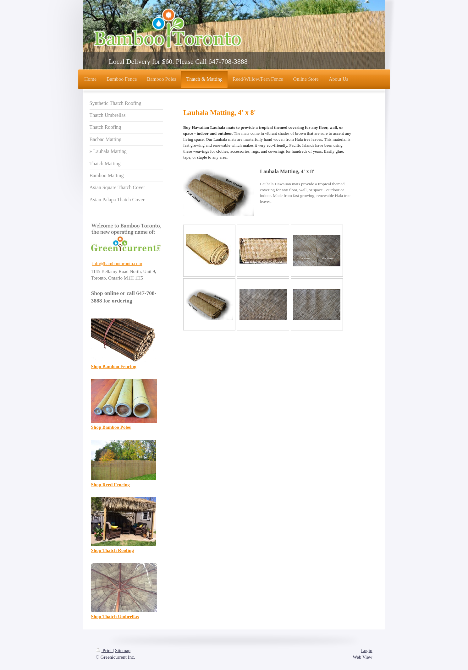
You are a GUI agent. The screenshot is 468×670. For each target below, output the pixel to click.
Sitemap (122, 650)
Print (104, 650)
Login (366, 650)
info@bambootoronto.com (117, 263)
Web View (362, 657)
